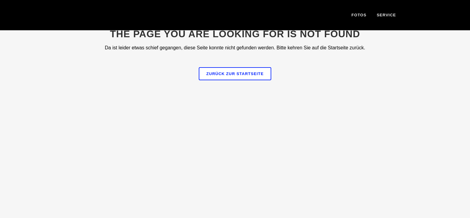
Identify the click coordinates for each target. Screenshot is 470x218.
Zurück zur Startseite (235, 73)
